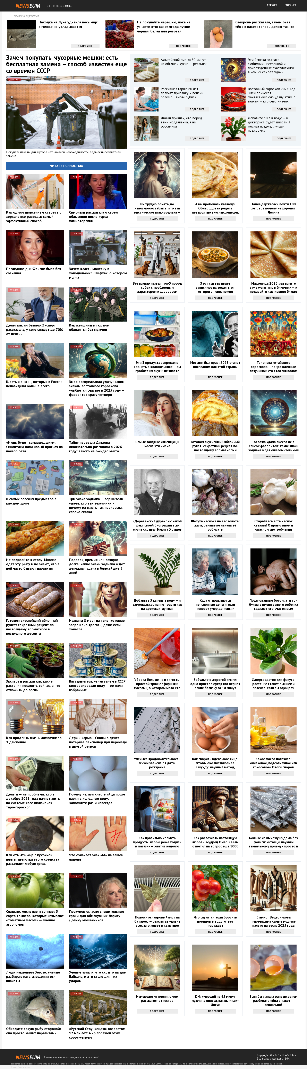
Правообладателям (20, 1067)
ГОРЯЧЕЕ (290, 5)
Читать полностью (66, 166)
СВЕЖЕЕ (272, 5)
